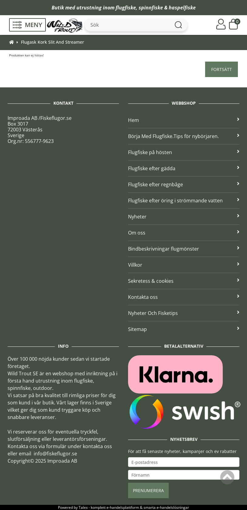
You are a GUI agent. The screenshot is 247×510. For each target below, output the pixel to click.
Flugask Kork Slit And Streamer (52, 42)
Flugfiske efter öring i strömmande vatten (183, 200)
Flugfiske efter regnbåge (183, 184)
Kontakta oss (183, 297)
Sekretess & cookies (183, 281)
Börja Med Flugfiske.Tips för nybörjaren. (183, 136)
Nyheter (183, 216)
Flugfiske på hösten (183, 152)
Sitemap (183, 329)
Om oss (183, 232)
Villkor (183, 265)
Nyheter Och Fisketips (183, 313)
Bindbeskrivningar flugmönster (183, 248)
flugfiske (126, 7)
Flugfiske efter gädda (183, 168)
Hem (183, 120)
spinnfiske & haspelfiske (167, 7)
